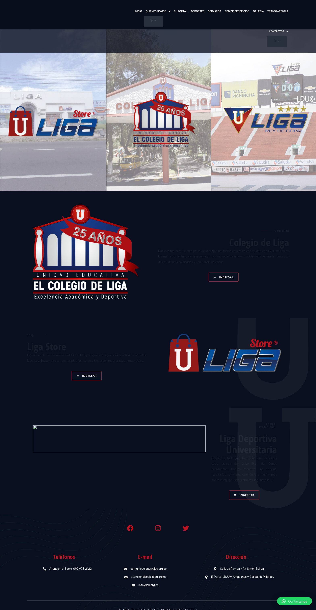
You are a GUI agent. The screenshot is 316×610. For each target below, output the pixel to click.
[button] (224, 261)
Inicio (115, 11)
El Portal (158, 11)
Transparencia (255, 11)
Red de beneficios (214, 11)
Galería (235, 11)
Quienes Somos (135, 11)
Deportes (175, 11)
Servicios (191, 11)
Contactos (278, 11)
